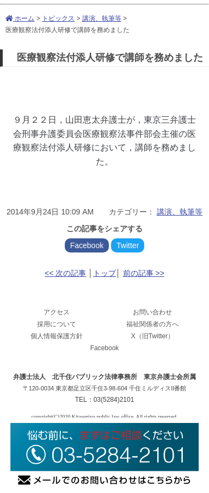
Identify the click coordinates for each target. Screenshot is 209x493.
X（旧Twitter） (152, 336)
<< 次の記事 (65, 273)
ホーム (19, 18)
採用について (56, 324)
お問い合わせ (152, 312)
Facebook (86, 245)
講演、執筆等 (101, 18)
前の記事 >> (143, 273)
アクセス (57, 312)
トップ (104, 273)
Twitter (127, 245)
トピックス (58, 18)
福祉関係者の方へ (152, 324)
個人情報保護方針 (56, 336)
